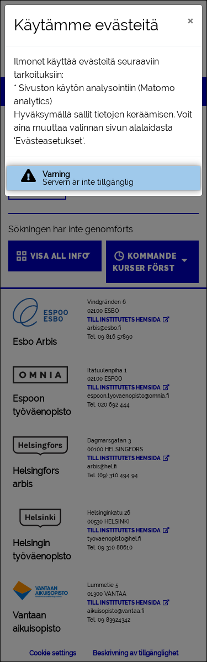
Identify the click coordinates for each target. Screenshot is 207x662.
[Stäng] (190, 20)
